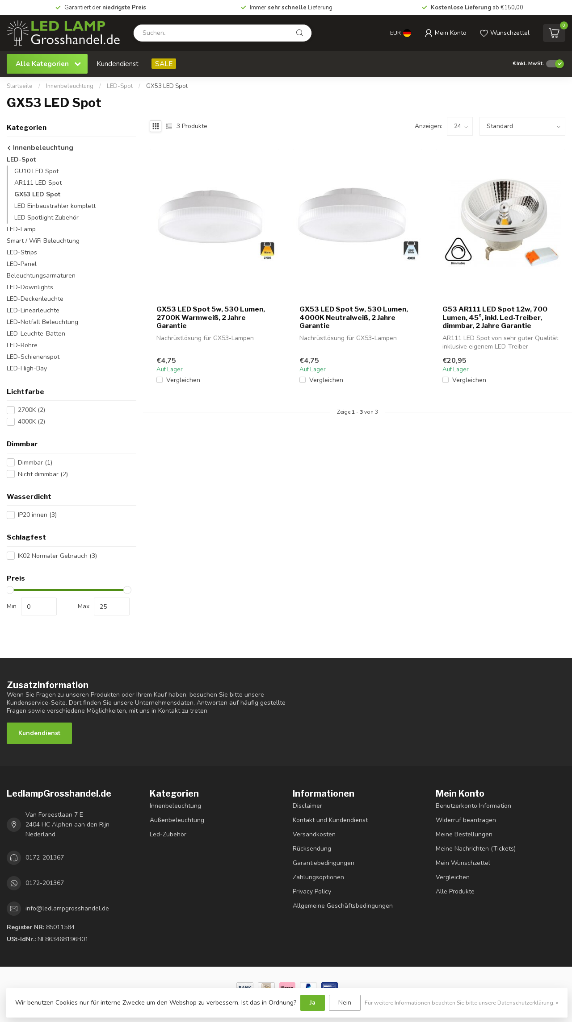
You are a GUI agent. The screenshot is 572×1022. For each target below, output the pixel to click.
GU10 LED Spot (36, 171)
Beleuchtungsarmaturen (41, 275)
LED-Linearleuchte (33, 310)
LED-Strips (22, 252)
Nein (344, 1002)
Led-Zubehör (168, 834)
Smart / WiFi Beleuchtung (43, 241)
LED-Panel (22, 264)
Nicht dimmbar (43, 474)
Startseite (20, 86)
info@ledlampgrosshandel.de (67, 908)
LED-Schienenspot (33, 357)
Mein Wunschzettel (463, 863)
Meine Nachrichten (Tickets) (476, 848)
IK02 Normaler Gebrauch (57, 556)
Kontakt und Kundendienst (330, 820)
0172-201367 (44, 857)
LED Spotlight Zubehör (46, 217)
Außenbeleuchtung (177, 820)
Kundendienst (118, 63)
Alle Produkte (455, 891)
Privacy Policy (312, 891)
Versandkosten (314, 834)
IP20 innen (37, 514)
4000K (31, 421)
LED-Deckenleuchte (35, 299)
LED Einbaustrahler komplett (55, 206)
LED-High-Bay (27, 368)
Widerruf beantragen (466, 820)
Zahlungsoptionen (318, 877)
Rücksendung (312, 848)
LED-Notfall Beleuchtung (42, 322)
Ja (312, 1002)
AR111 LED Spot (38, 183)
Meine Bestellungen (464, 834)
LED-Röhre (22, 345)
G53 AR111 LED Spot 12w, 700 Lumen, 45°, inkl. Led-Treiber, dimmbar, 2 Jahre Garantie (494, 317)
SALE (163, 63)
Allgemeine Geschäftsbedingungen (343, 906)
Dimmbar (35, 462)
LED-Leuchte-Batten (36, 333)
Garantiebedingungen (323, 863)
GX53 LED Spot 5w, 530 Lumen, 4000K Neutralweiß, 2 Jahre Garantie (353, 317)
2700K (31, 410)
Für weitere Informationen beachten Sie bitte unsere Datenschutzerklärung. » (462, 1002)
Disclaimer (307, 806)
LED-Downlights (30, 287)
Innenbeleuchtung (69, 86)
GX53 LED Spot (167, 86)
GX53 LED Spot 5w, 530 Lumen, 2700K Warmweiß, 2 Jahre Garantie (210, 317)
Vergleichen (183, 380)
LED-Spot (120, 86)
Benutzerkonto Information (473, 806)
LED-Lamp (21, 229)
